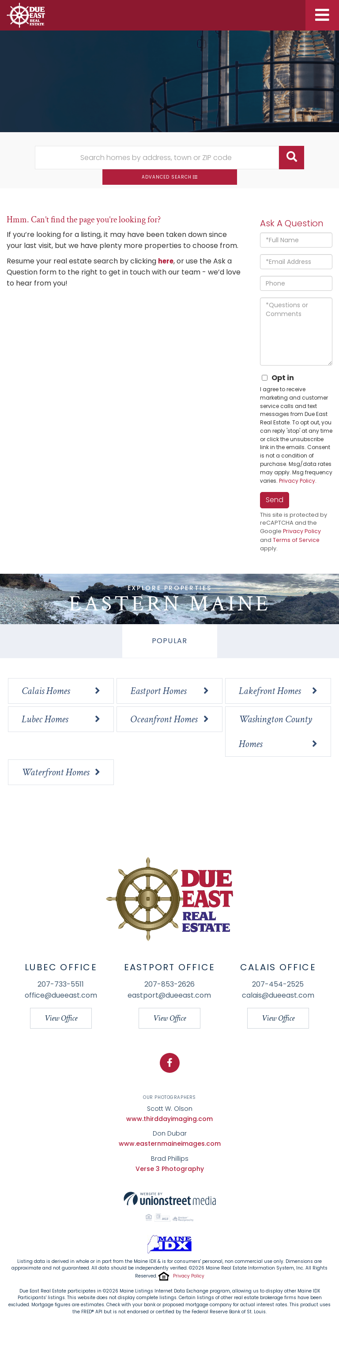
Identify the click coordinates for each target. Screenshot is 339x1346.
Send (274, 500)
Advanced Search (167, 177)
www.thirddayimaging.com (169, 1119)
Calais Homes (46, 691)
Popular (169, 641)
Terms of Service (297, 540)
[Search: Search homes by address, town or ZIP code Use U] (157, 157)
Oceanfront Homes (163, 719)
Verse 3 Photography (170, 1169)
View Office (61, 1019)
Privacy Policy (297, 480)
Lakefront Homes (270, 691)
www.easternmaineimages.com (170, 1144)
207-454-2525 (278, 985)
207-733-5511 (61, 985)
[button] (291, 157)
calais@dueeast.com (278, 996)
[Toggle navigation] (322, 15)
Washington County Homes (275, 732)
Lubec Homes (45, 719)
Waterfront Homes (55, 772)
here (166, 261)
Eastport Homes (158, 691)
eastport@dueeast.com (169, 996)
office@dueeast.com (61, 996)
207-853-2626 (169, 985)
